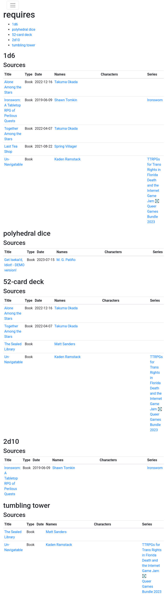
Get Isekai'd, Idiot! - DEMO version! (14, 265)
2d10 (16, 40)
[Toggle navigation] (13, 5)
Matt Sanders (64, 344)
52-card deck (22, 35)
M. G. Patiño (66, 260)
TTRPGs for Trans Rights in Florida (152, 550)
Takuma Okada (66, 82)
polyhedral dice (23, 29)
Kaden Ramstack (67, 159)
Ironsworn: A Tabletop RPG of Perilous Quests (12, 110)
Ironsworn (155, 100)
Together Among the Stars (12, 133)
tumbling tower (23, 45)
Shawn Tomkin (65, 100)
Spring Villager (65, 146)
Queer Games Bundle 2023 (152, 586)
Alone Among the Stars (12, 87)
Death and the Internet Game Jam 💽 (153, 190)
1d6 (15, 24)
